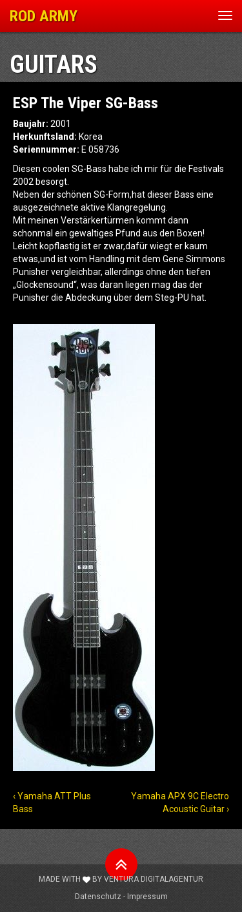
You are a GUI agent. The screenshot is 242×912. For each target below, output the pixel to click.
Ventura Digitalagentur (153, 879)
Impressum (147, 896)
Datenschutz (98, 896)
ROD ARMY (43, 16)
